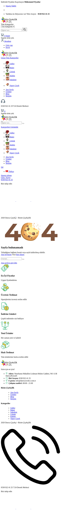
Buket (10, 68)
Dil (2, 167)
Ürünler (9, 92)
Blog (7, 94)
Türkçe (10, 171)
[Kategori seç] (8, 26)
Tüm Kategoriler (9, 58)
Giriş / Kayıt (5, 178)
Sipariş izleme (6, 175)
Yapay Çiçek (12, 86)
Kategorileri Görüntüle (9, 127)
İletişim (8, 96)
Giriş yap (9, 45)
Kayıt (8, 47)
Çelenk (10, 72)
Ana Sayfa (10, 90)
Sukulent (11, 80)
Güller (10, 64)
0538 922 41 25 (7, 180)
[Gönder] (24, 29)
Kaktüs (10, 76)
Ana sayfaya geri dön (9, 263)
